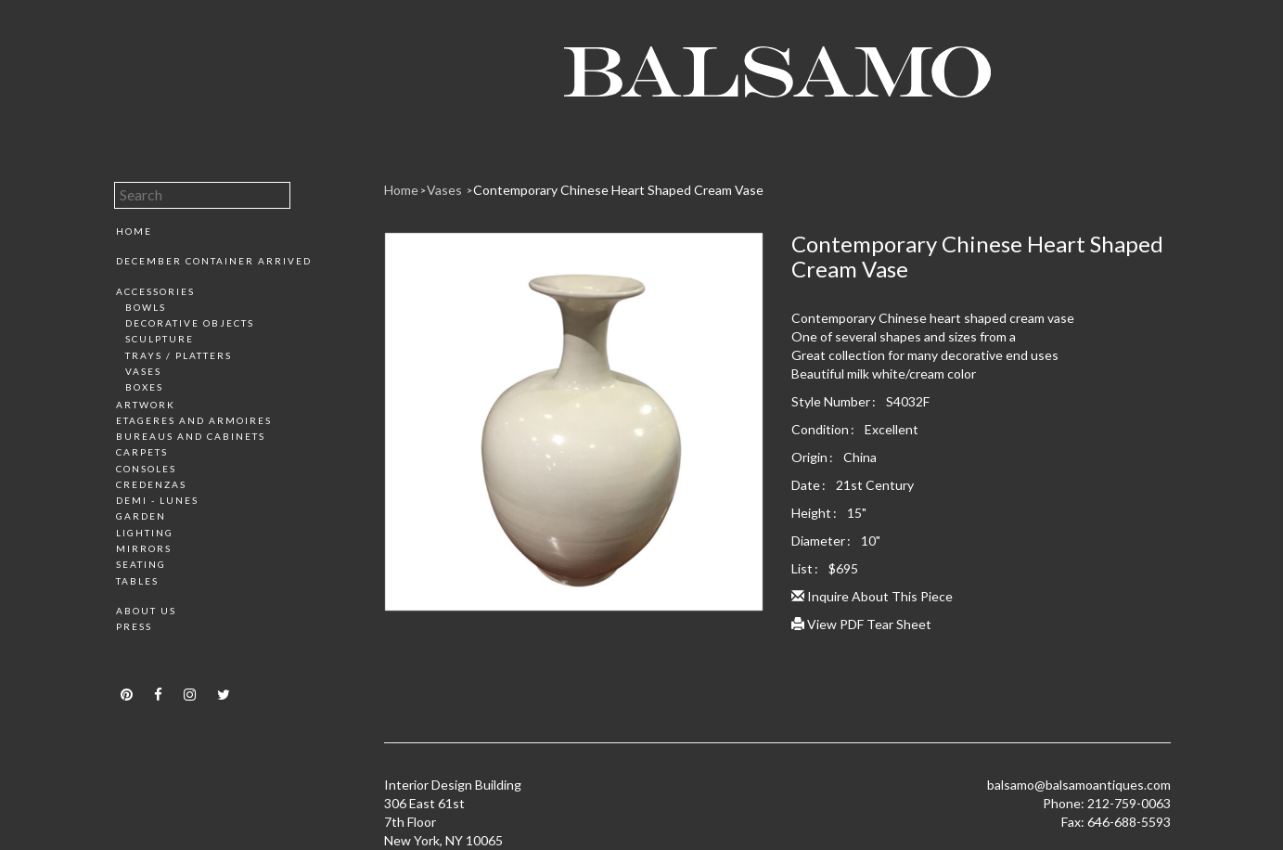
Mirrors (144, 548)
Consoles (146, 468)
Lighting (144, 532)
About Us (146, 610)
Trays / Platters (178, 355)
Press (134, 626)
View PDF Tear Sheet (861, 624)
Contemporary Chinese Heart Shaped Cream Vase (618, 190)
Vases (143, 371)
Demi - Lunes (157, 500)
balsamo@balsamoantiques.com (1079, 784)
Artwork (145, 404)
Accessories (155, 291)
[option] (573, 428)
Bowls (145, 307)
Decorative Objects (189, 322)
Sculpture (159, 338)
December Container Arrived (214, 260)
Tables (137, 580)
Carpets (142, 451)
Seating (141, 564)
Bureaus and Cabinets (190, 436)
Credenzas (151, 484)
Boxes (144, 387)
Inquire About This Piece (872, 596)
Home (134, 231)
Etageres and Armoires (194, 420)
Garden (141, 516)
